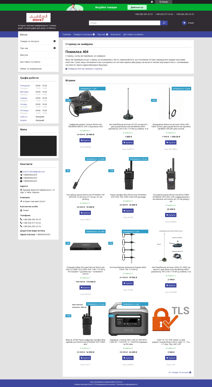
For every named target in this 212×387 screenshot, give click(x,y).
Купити (86, 140)
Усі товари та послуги (179, 372)
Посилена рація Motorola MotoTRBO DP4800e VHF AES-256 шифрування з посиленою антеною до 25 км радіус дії (171, 198)
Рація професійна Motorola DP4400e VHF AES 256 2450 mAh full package (128, 196)
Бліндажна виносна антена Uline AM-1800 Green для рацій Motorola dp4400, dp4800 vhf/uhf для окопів (171, 126)
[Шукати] (164, 23)
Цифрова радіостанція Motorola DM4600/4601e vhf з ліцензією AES (85, 125)
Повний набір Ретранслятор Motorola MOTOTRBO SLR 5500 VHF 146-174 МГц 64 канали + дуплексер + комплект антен (85, 270)
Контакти (115, 34)
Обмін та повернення (31, 68)
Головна (67, 34)
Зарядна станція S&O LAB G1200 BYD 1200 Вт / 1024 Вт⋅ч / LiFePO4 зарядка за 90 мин (128, 342)
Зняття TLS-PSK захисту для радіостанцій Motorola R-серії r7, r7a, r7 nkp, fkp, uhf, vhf (171, 342)
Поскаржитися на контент (105, 384)
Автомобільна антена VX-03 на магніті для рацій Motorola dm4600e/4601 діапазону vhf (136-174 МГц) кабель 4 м (128, 126)
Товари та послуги (82, 34)
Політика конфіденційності (127, 384)
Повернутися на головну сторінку (85, 68)
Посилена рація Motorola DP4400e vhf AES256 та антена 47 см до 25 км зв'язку (86, 197)
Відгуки (24, 54)
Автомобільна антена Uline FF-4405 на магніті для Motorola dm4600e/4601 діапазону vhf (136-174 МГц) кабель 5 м (171, 269)
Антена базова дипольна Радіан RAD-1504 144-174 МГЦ (128, 268)
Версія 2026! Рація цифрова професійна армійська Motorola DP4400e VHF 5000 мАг (85, 342)
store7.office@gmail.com (34, 171)
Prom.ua (119, 382)
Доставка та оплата (133, 34)
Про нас (101, 34)
